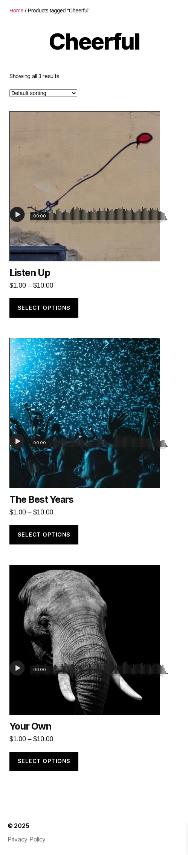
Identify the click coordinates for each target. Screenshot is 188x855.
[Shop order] (43, 93)
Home (16, 11)
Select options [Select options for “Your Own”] (44, 761)
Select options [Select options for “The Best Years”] (44, 534)
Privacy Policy (27, 839)
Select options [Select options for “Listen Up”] (44, 307)
